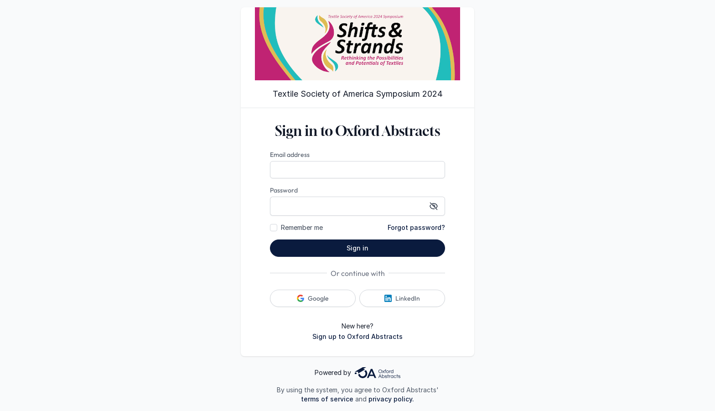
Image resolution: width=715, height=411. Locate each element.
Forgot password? (416, 227)
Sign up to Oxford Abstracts (357, 336)
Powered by (357, 372)
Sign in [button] (357, 248)
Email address (290, 155)
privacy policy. (391, 399)
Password (284, 190)
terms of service (327, 399)
